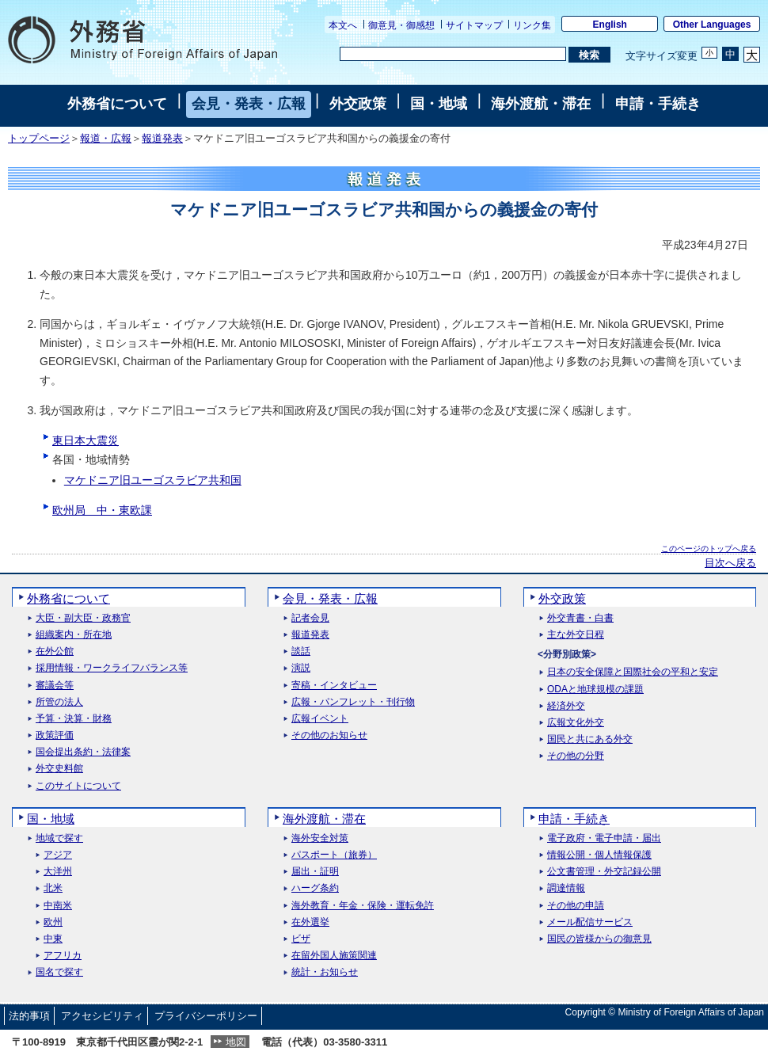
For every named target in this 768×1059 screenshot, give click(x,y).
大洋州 (58, 872)
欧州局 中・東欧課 (102, 510)
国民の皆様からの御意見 (599, 939)
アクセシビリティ (102, 1016)
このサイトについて (78, 786)
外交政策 (357, 104)
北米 (53, 888)
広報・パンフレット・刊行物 (353, 702)
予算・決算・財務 (74, 719)
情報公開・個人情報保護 (599, 855)
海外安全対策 (319, 838)
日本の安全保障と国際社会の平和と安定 (632, 672)
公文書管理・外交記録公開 (604, 872)
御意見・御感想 (401, 25)
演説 (300, 668)
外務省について (117, 104)
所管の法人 (59, 702)
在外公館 (55, 651)
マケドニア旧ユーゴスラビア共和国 (152, 480)
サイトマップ (474, 25)
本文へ (343, 25)
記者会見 (310, 618)
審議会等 (55, 685)
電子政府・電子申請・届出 (604, 838)
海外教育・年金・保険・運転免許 (362, 906)
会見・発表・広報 (249, 104)
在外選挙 (310, 922)
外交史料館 (59, 769)
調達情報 (566, 888)
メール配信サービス (590, 922)
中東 (53, 939)
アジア (58, 855)
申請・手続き (658, 104)
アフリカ (63, 955)
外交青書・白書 (580, 618)
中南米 (58, 906)
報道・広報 (105, 138)
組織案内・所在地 (74, 635)
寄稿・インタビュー (334, 685)
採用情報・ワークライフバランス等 (112, 668)
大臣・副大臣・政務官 (83, 618)
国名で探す (59, 972)
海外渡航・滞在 (541, 104)
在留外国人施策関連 (334, 955)
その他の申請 (575, 906)
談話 (300, 651)
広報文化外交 (575, 723)
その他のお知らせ (329, 735)
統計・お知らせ (324, 972)
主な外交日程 (575, 635)
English (610, 24)
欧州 (53, 922)
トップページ (39, 138)
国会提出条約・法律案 (83, 752)
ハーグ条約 (315, 888)
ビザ (300, 939)
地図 (236, 1042)
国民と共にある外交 (590, 739)
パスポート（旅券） (334, 855)
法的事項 (29, 1016)
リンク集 (532, 25)
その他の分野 (575, 756)
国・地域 (438, 104)
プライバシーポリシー (205, 1016)
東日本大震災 (85, 440)
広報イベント (319, 719)
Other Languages (712, 24)
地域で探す (59, 838)
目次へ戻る (730, 563)
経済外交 (566, 706)
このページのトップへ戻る (708, 548)
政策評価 (55, 735)
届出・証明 (315, 872)
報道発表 (162, 138)
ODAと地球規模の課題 (595, 689)
